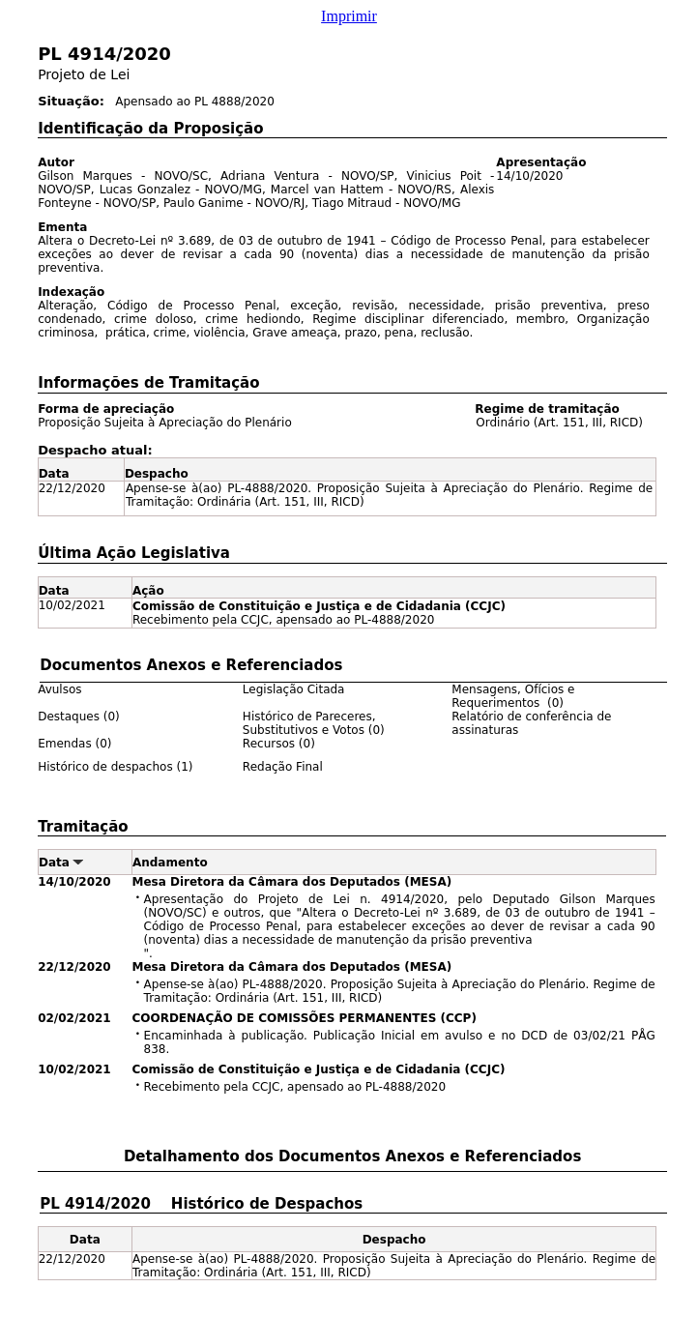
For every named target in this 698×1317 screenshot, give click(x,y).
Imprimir (349, 16)
